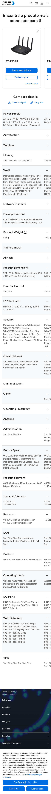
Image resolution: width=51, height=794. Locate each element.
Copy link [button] (36, 102)
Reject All (13, 788)
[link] (22, 77)
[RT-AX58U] (22, 60)
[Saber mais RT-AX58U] (31, 83)
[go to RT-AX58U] (21, 46)
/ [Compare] (28, 692)
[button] (31, 3)
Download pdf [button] (17, 102)
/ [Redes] (21, 692)
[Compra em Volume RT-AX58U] (22, 70)
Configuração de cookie (25, 782)
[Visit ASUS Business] (10, 692)
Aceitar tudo (37, 788)
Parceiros (6, 705)
